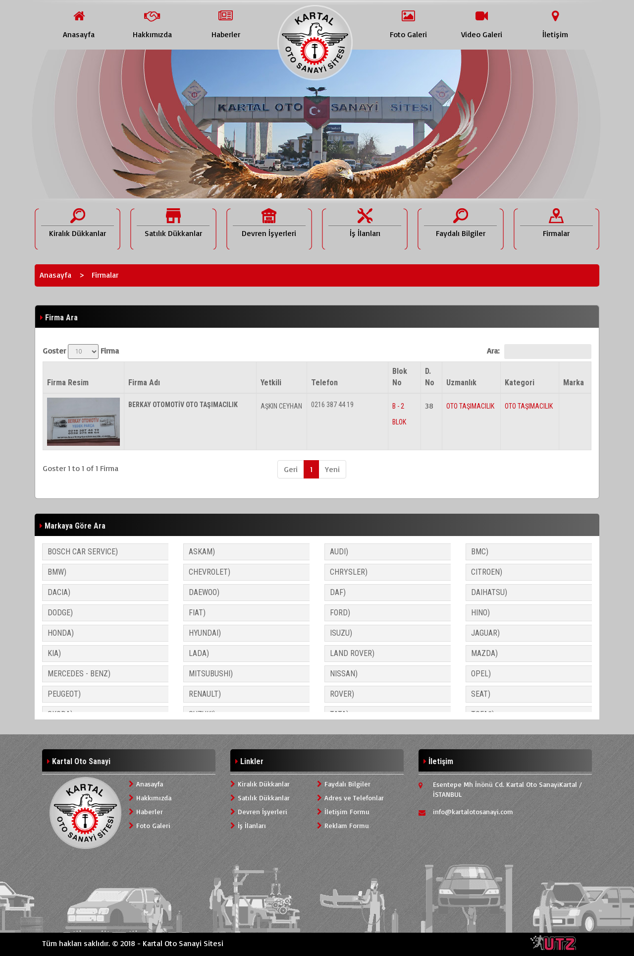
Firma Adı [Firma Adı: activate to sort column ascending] (144, 382)
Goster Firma (81, 351)
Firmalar (105, 275)
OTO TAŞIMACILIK (470, 406)
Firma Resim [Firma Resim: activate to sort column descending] (68, 382)
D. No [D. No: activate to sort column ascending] (429, 376)
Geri (291, 469)
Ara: (539, 351)
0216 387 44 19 (332, 405)
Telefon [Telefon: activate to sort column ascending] (324, 382)
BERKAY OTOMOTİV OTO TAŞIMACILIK (183, 405)
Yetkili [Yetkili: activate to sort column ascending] (271, 382)
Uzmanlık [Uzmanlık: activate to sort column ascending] (461, 382)
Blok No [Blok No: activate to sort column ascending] (399, 376)
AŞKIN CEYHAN (281, 406)
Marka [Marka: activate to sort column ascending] (573, 382)
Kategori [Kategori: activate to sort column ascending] (519, 382)
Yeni (332, 469)
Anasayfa (55, 275)
